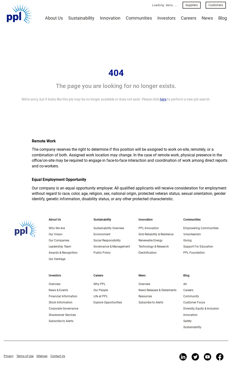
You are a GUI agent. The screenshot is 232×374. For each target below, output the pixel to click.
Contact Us (57, 356)
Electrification (148, 252)
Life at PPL (100, 296)
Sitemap (41, 356)
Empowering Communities (201, 228)
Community (191, 296)
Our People (100, 290)
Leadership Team (60, 246)
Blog (222, 18)
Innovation (110, 18)
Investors (166, 18)
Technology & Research (154, 246)
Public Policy (102, 252)
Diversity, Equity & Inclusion (201, 308)
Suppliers (192, 5)
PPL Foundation (194, 252)
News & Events (58, 290)
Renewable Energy (150, 240)
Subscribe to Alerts (61, 321)
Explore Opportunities (107, 302)
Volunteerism (192, 234)
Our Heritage (57, 259)
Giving (187, 240)
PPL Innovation (149, 228)
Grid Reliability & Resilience (156, 234)
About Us (54, 18)
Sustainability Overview (108, 228)
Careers (188, 18)
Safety (187, 321)
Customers (216, 5)
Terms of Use (25, 356)
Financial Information (63, 296)
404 (116, 73)
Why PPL (99, 284)
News (207, 18)
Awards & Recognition (63, 252)
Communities (139, 18)
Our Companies (59, 240)
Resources (145, 296)
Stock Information (60, 302)
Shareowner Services (62, 315)
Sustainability (81, 18)
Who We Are (57, 228)
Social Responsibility (107, 240)
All (185, 284)
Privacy (8, 356)
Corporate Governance (63, 308)
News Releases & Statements (157, 290)
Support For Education (198, 246)
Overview (54, 284)
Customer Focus (194, 302)
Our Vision (55, 234)
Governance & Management (111, 246)
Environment (101, 234)
